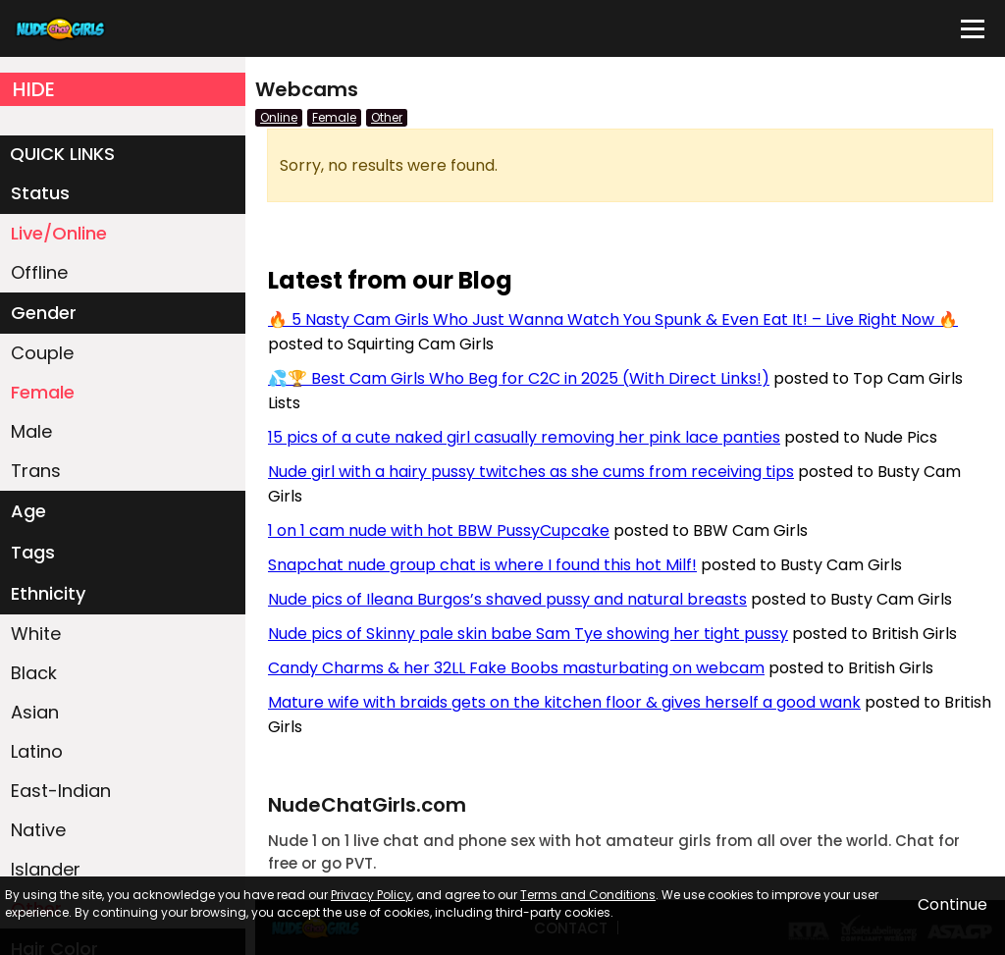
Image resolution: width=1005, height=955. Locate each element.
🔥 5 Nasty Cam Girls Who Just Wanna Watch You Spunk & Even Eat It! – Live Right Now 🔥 (613, 319)
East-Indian (61, 790)
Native (38, 830)
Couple (42, 353)
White (36, 633)
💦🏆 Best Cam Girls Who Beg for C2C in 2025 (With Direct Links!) (518, 378)
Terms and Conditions (588, 894)
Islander (45, 869)
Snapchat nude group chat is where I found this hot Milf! (482, 565)
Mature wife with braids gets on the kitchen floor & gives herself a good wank (564, 702)
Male (31, 431)
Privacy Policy (371, 894)
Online (278, 117)
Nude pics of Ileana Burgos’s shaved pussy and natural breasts (507, 599)
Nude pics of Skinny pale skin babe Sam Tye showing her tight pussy (528, 633)
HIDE (34, 89)
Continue (952, 904)
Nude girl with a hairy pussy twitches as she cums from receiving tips (531, 471)
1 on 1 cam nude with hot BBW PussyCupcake (438, 530)
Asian (35, 712)
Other (386, 117)
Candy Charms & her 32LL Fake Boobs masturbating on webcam (516, 668)
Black (34, 673)
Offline (39, 272)
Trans (36, 470)
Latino (37, 751)
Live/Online (59, 233)
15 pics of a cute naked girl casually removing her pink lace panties (524, 437)
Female (43, 392)
